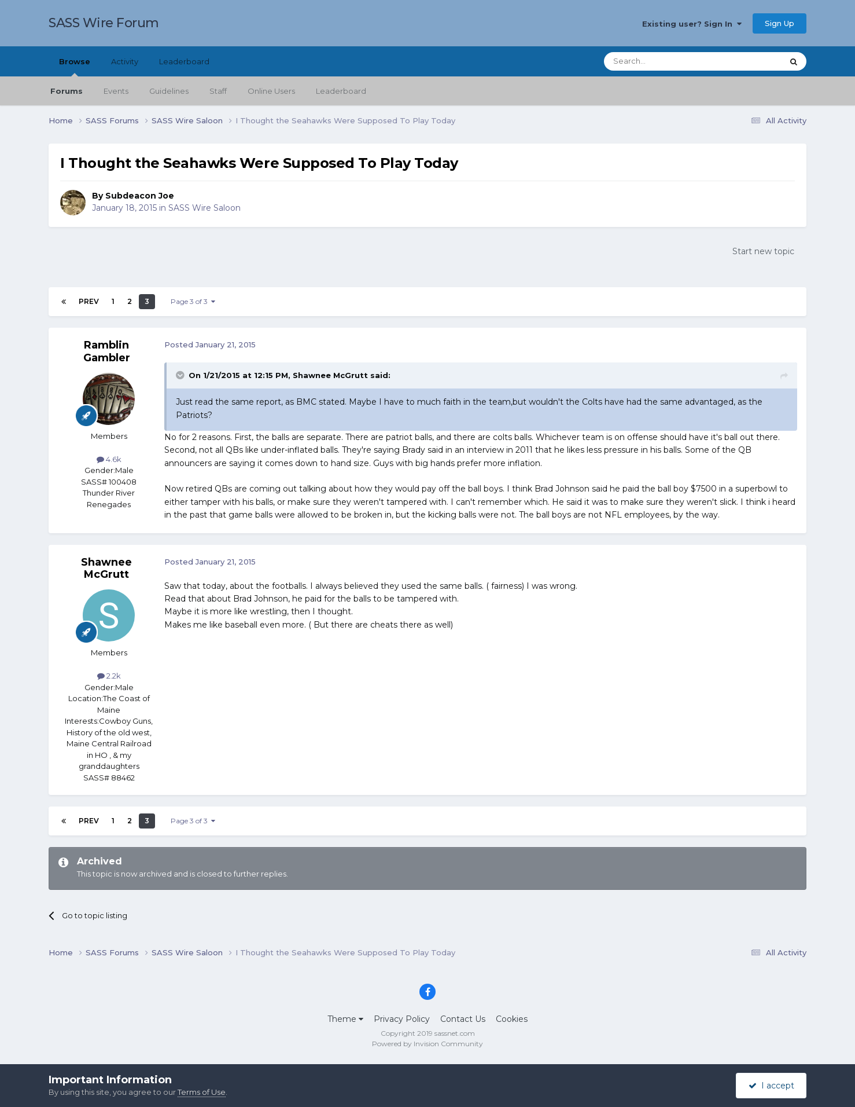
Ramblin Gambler (106, 351)
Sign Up (779, 23)
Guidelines (169, 91)
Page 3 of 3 (193, 301)
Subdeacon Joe (139, 195)
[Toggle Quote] (181, 375)
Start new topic (763, 251)
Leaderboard (341, 91)
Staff (218, 91)
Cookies (512, 1019)
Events (116, 91)
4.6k (109, 459)
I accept (771, 1085)
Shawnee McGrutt (106, 568)
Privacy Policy (402, 1019)
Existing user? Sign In (692, 23)
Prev (89, 301)
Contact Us (462, 1019)
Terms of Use (202, 1092)
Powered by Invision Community (427, 1043)
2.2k (109, 675)
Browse (74, 66)
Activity (124, 61)
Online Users (271, 91)
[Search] (665, 61)
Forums (66, 91)
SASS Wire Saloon (204, 208)
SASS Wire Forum (104, 23)
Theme (345, 1019)
